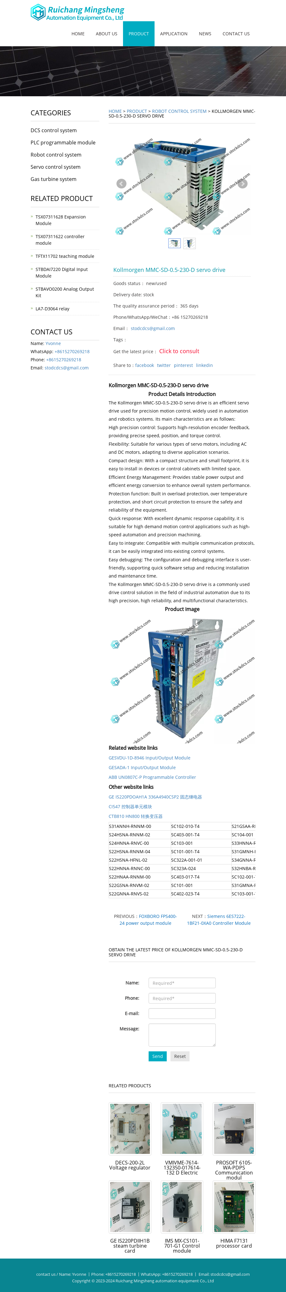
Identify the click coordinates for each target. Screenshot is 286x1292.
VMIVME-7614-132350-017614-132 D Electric (182, 1167)
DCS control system (54, 130)
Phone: (132, 998)
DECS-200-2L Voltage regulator (129, 1165)
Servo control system (56, 166)
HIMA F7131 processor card (234, 1243)
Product (139, 34)
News (205, 34)
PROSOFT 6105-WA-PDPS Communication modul (234, 1170)
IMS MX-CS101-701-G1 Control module (182, 1245)
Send (157, 1056)
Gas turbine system (53, 179)
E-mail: (132, 1013)
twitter (164, 365)
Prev (121, 184)
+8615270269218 (72, 351)
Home (78, 34)
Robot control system (179, 111)
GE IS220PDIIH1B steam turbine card (130, 1245)
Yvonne (53, 343)
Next (243, 184)
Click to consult (179, 351)
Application (174, 34)
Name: (132, 983)
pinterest (183, 365)
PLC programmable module (63, 142)
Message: (129, 1029)
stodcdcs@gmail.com (153, 328)
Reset (180, 1056)
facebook (144, 365)
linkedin (204, 365)
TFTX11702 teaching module (65, 256)
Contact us (236, 34)
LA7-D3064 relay (52, 309)
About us (106, 34)
